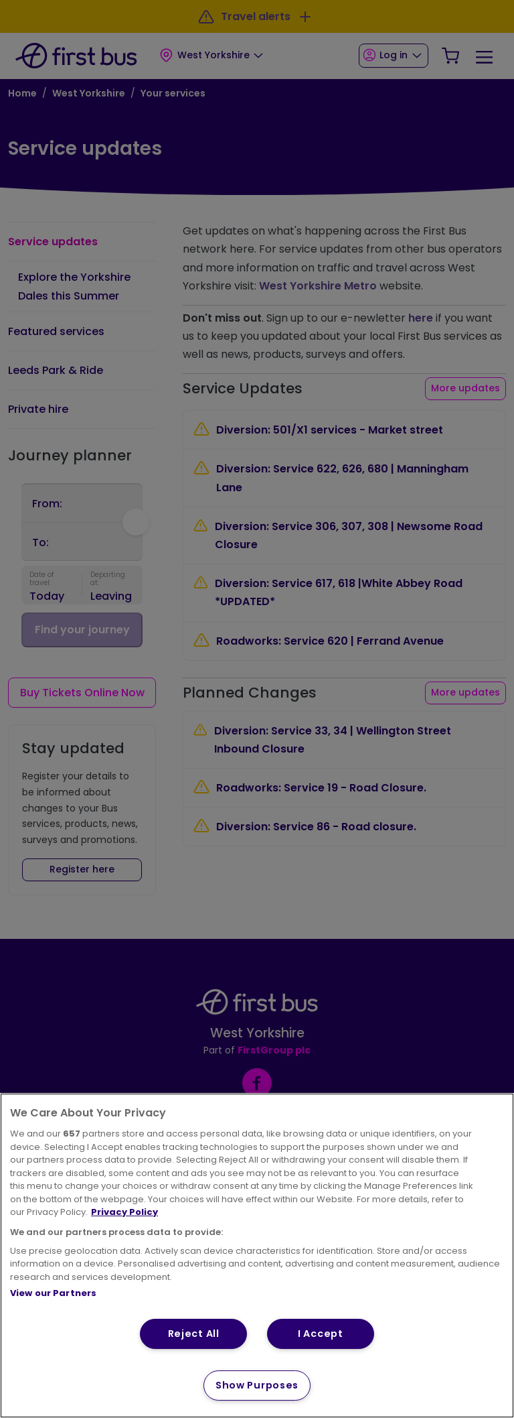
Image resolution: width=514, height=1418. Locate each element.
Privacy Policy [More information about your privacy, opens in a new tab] (124, 1212)
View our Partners (53, 1293)
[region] (257, 1255)
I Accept (320, 1333)
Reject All (194, 1333)
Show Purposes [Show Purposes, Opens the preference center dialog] (257, 1385)
